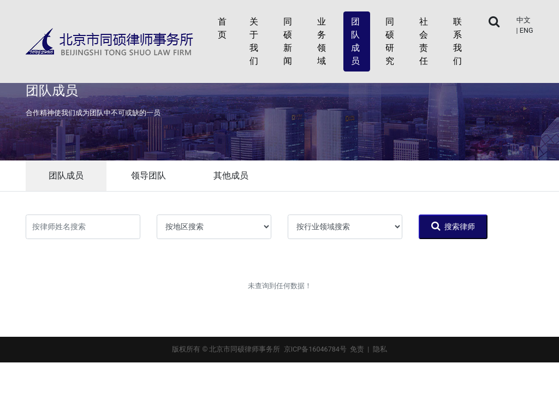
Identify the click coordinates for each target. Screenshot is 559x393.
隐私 (380, 349)
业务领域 (321, 41)
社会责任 (423, 41)
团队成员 (355, 41)
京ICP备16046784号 (315, 349)
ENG (526, 30)
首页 (222, 28)
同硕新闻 (287, 41)
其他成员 (230, 175)
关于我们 (253, 41)
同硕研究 (389, 41)
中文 (523, 20)
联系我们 (457, 41)
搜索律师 (453, 226)
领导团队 (148, 175)
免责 (357, 349)
